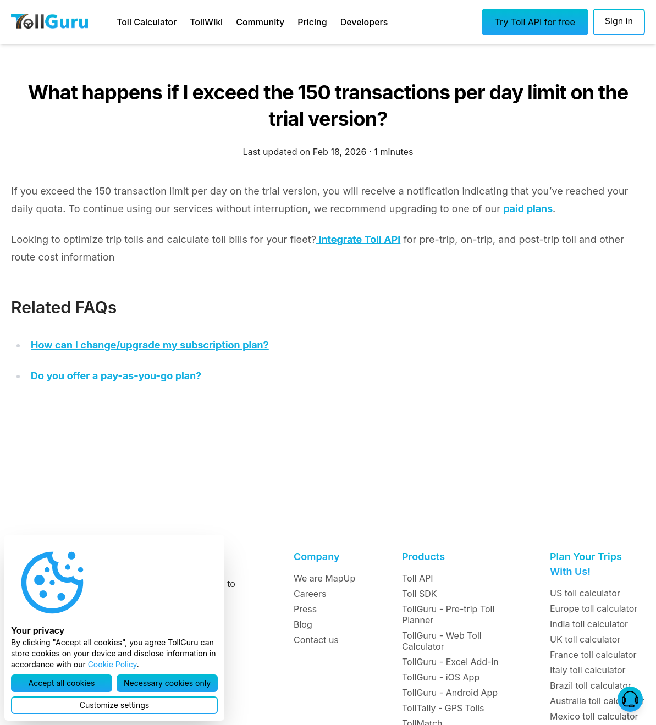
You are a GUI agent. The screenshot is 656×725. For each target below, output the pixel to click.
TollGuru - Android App (450, 692)
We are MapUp (324, 578)
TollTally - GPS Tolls (443, 707)
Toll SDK (419, 593)
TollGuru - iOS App (440, 677)
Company (316, 556)
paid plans (528, 208)
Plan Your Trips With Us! (586, 564)
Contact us (316, 639)
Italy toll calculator (588, 670)
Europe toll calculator (593, 608)
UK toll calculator (585, 639)
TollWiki (206, 21)
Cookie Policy (112, 664)
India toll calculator (589, 623)
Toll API (417, 578)
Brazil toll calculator (590, 685)
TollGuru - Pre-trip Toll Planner (448, 615)
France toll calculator (593, 654)
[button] (535, 22)
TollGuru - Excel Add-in (450, 661)
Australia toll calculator (597, 700)
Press (305, 609)
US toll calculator (585, 593)
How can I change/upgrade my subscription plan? (150, 345)
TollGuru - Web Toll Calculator (442, 641)
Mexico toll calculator (594, 716)
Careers (310, 593)
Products (423, 556)
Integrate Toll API (358, 239)
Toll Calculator (147, 21)
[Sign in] (619, 22)
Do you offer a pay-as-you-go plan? (116, 375)
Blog (303, 624)
